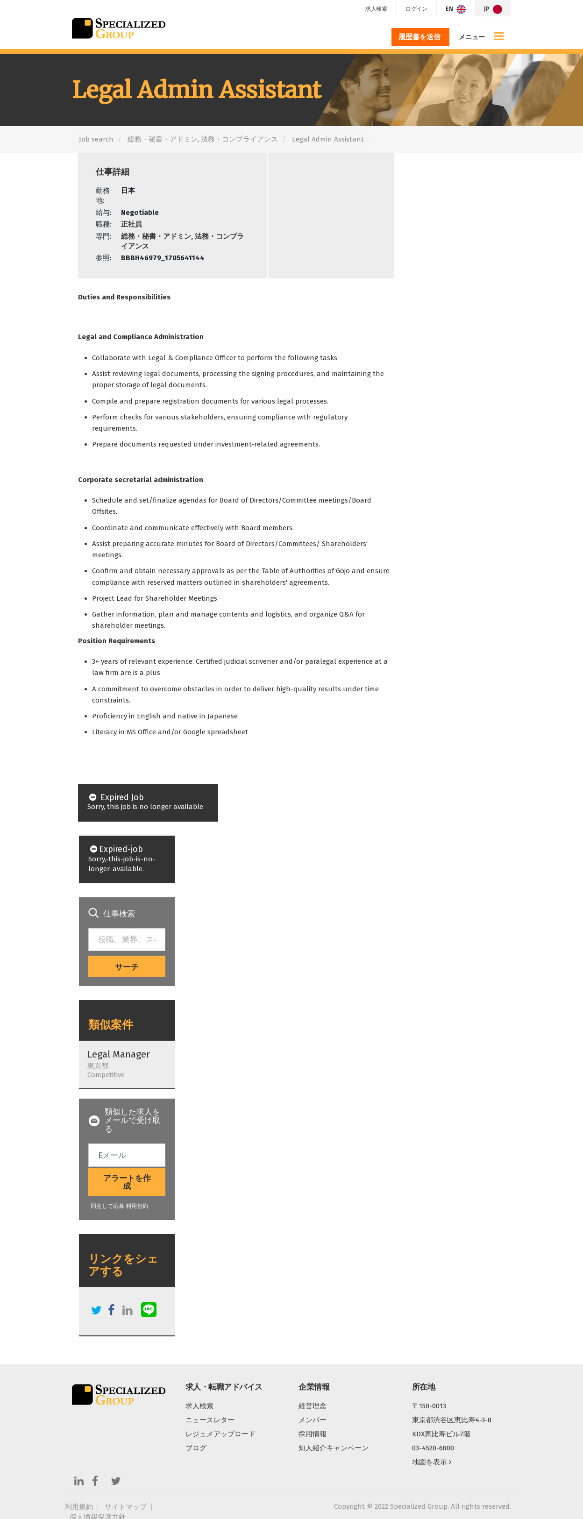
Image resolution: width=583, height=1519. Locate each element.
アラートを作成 (127, 1182)
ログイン (415, 9)
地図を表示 (431, 1462)
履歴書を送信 (420, 37)
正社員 (131, 224)
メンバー (313, 1420)
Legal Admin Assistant (328, 139)
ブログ (195, 1448)
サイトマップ (126, 1507)
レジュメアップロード (220, 1434)
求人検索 (374, 9)
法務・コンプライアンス (239, 139)
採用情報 (313, 1434)
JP (493, 9)
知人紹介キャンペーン (334, 1448)
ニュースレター (210, 1420)
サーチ (127, 967)
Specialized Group (118, 28)
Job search (96, 139)
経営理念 (313, 1406)
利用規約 (137, 1206)
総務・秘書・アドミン (163, 139)
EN (455, 9)
